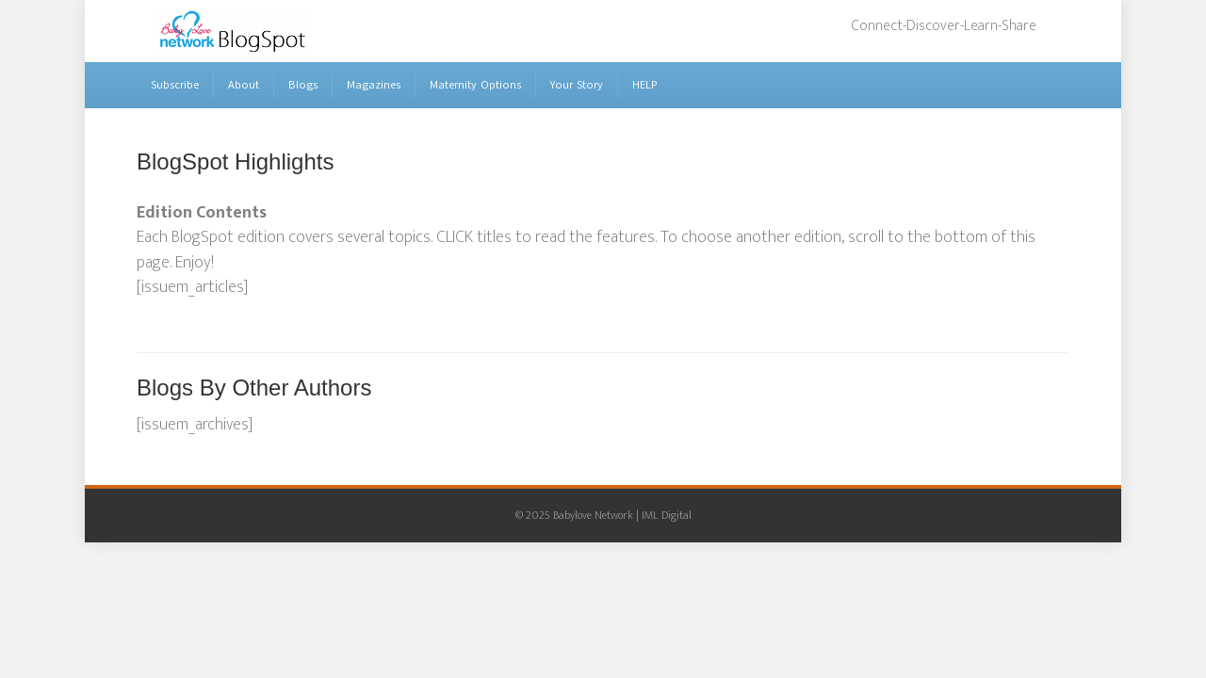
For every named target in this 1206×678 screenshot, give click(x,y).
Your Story (576, 84)
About (243, 84)
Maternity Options (475, 84)
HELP (645, 84)
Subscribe (175, 84)
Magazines (373, 84)
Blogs (303, 84)
